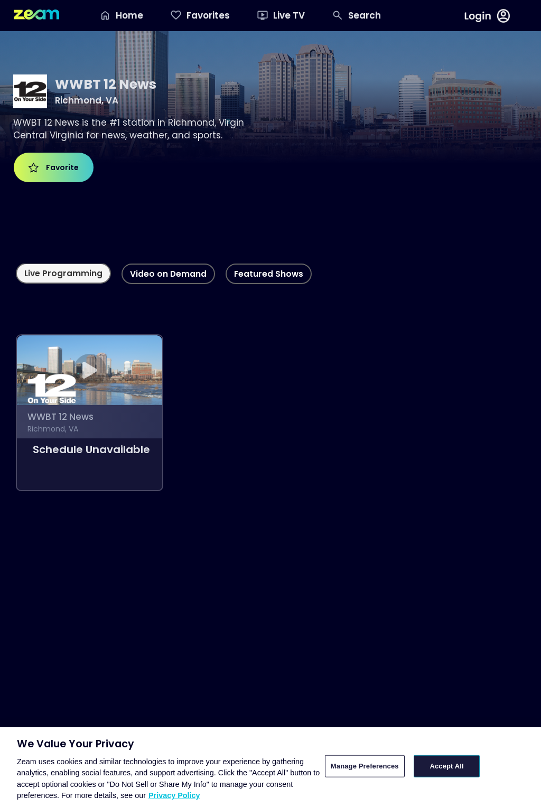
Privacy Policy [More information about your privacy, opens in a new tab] (174, 795)
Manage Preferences (365, 766)
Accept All (446, 766)
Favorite (54, 167)
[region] (270, 767)
